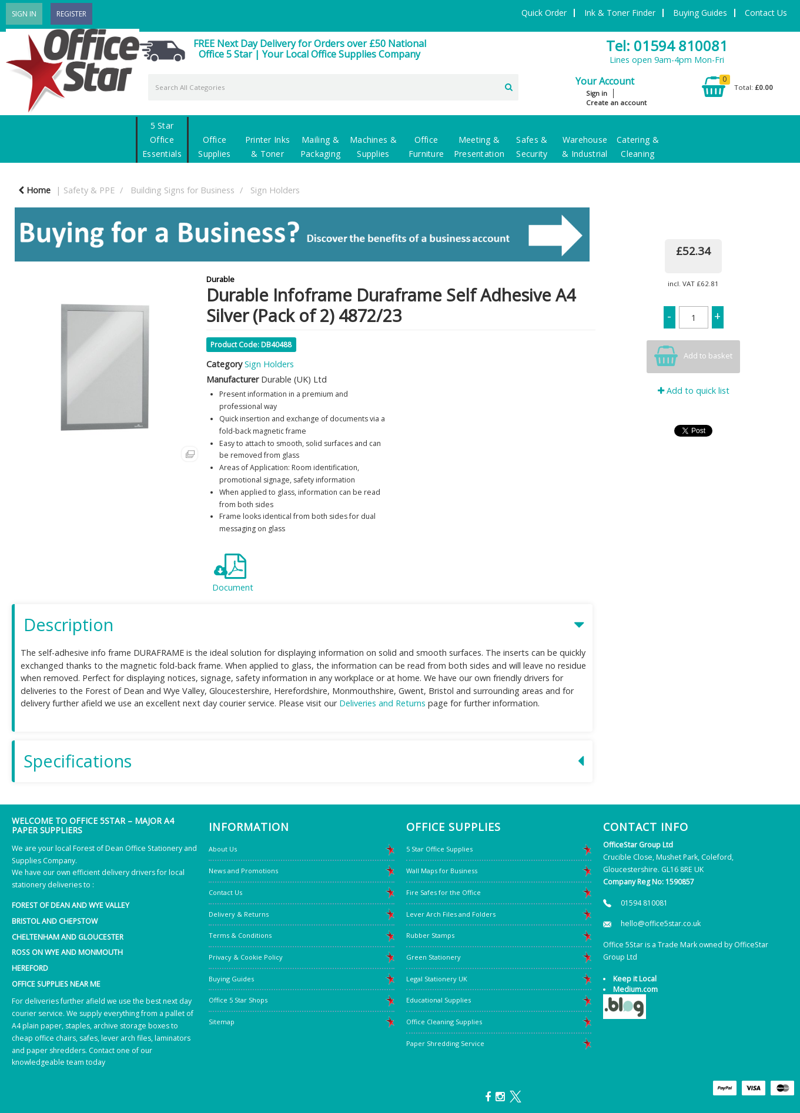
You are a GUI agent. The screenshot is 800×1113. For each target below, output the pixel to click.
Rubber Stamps (430, 935)
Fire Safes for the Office (443, 892)
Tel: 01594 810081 (667, 45)
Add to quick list (693, 390)
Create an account (616, 102)
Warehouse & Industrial (584, 146)
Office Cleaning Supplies (444, 1021)
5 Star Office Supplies (439, 848)
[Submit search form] (508, 86)
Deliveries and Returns (382, 703)
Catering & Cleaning (638, 146)
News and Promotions (243, 870)
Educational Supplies (438, 999)
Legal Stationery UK (436, 978)
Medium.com (635, 989)
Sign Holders (275, 190)
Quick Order (544, 12)
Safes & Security (531, 146)
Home (34, 190)
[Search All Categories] (333, 87)
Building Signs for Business (182, 190)
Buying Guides (700, 12)
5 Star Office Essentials (162, 139)
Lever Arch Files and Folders (451, 914)
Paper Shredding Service (445, 1043)
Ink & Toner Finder (619, 12)
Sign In (24, 14)
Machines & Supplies (373, 146)
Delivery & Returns (239, 914)
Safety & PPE (89, 190)
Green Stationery (433, 957)
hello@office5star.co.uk (661, 923)
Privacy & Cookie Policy (246, 957)
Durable (220, 279)
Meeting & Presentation (479, 146)
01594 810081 (644, 903)
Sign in (596, 93)
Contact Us (766, 12)
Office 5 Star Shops (238, 999)
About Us (223, 848)
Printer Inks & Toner (267, 146)
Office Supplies (214, 146)
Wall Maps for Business (441, 870)
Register (71, 14)
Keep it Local (635, 979)
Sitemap (222, 1021)
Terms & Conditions (240, 935)
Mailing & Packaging (320, 146)
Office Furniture (426, 146)
